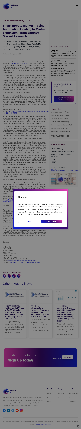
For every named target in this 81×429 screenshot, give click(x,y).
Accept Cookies (51, 221)
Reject (29, 221)
